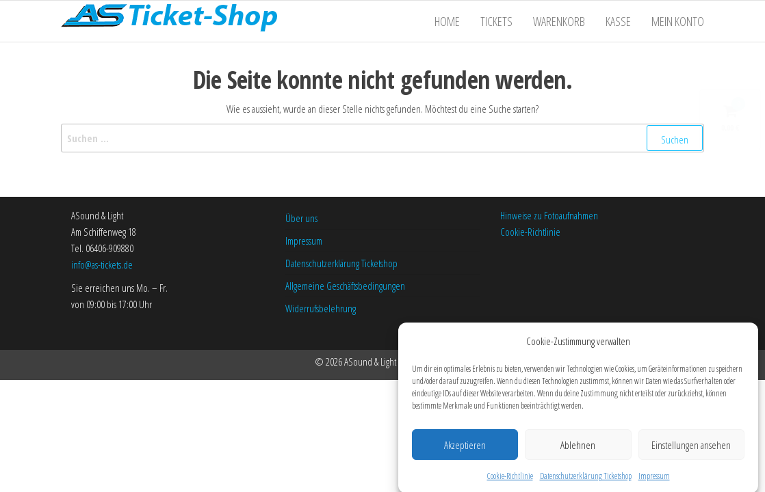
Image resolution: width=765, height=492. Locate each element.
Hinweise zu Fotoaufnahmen (549, 215)
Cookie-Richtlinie (510, 481)
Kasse (618, 21)
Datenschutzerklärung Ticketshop (586, 481)
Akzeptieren (465, 449)
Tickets (496, 21)
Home (447, 21)
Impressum (654, 481)
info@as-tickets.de (102, 264)
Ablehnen (577, 449)
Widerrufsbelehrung (320, 308)
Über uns (301, 218)
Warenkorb (559, 21)
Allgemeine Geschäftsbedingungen (345, 285)
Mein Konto (677, 21)
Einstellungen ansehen (691, 449)
